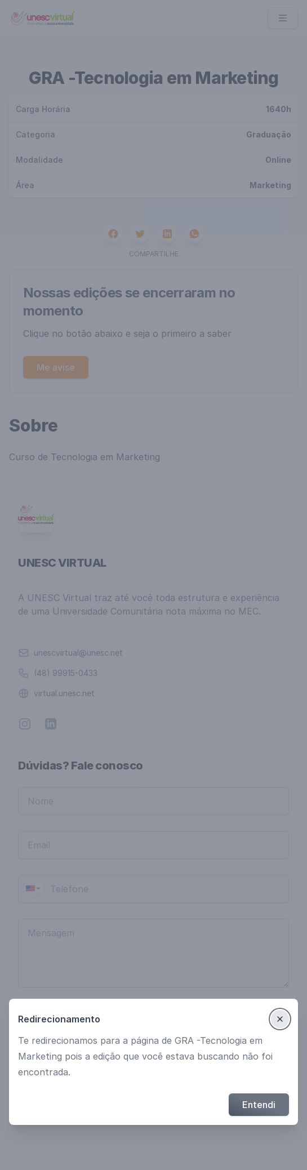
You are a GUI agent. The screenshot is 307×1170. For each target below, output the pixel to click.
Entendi (258, 1104)
